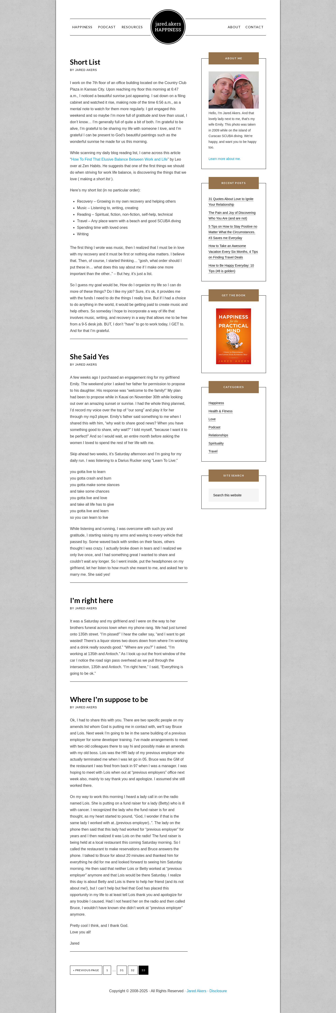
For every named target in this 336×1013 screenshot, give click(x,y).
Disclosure (218, 991)
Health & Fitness (221, 411)
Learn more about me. (225, 159)
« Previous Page (86, 970)
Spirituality (216, 443)
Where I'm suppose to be (109, 699)
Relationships (218, 435)
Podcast (214, 427)
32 (133, 970)
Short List (85, 62)
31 (122, 970)
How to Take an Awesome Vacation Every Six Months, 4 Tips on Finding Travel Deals (233, 251)
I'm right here (91, 600)
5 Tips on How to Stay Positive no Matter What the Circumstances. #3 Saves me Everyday (233, 232)
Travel (213, 451)
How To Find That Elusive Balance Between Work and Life (119, 159)
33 (143, 970)
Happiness (216, 403)
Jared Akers (168, 26)
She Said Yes (89, 356)
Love (212, 419)
